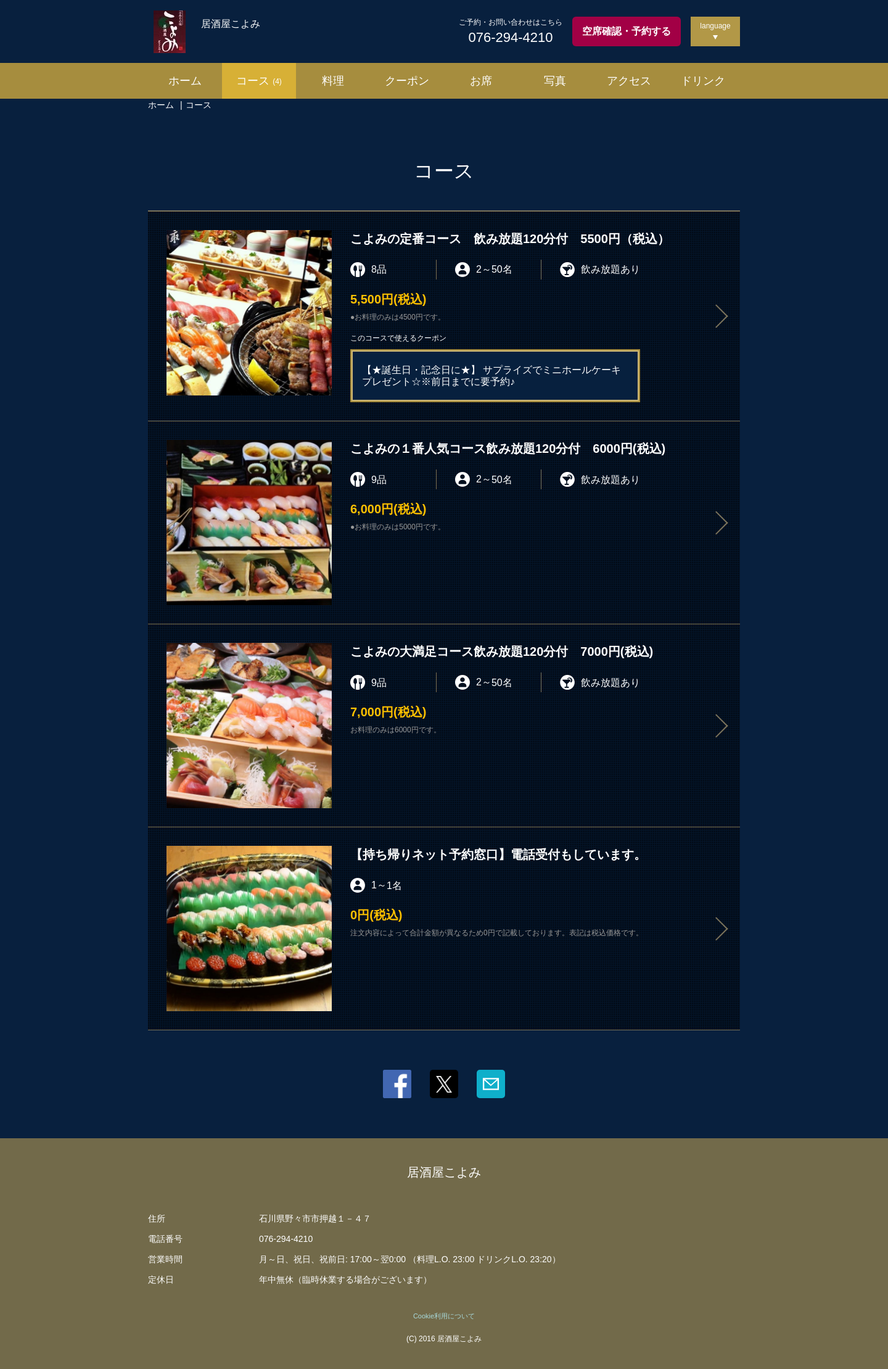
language (715, 26)
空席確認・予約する (626, 31)
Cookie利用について (444, 1316)
